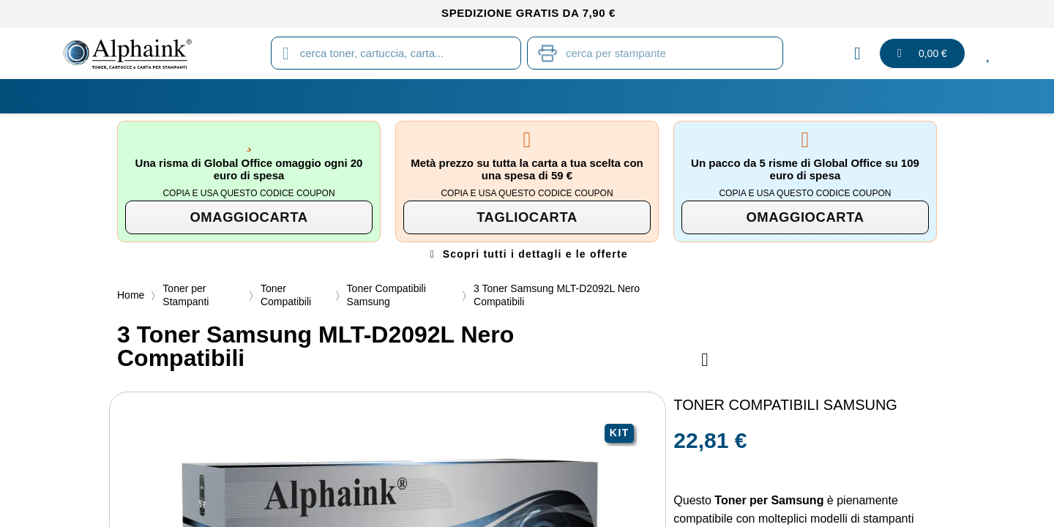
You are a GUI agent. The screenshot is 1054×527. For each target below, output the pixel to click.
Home (130, 295)
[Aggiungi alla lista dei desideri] (704, 360)
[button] (249, 217)
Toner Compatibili (286, 295)
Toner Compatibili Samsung (387, 295)
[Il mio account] (857, 53)
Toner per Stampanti (185, 295)
